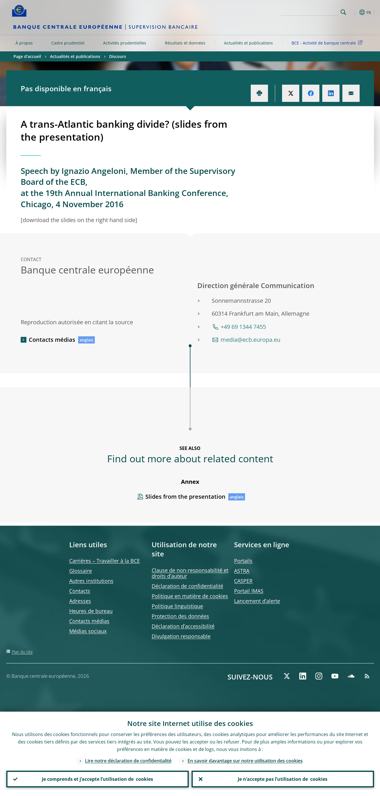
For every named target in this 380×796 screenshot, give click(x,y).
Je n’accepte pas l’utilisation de (282, 779)
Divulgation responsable (181, 636)
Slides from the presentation (185, 496)
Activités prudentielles (124, 43)
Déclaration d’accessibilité (183, 626)
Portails (243, 560)
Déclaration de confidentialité (187, 586)
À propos (24, 43)
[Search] (310, 11)
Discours (117, 56)
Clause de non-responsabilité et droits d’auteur (190, 573)
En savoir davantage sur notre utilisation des (245, 761)
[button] (354, 12)
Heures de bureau (91, 610)
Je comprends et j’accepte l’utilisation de (97, 779)
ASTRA (241, 570)
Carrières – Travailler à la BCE (104, 560)
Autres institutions (91, 580)
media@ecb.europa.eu (250, 339)
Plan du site (22, 652)
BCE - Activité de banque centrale (328, 43)
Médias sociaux (88, 631)
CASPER (243, 580)
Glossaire (80, 570)
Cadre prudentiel (67, 43)
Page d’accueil (27, 56)
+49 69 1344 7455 (243, 327)
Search (343, 12)
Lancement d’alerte (257, 600)
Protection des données (180, 616)
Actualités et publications (248, 43)
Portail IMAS (248, 590)
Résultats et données (185, 43)
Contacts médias (52, 339)
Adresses (80, 600)
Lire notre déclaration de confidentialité (128, 761)
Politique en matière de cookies (190, 596)
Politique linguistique (177, 606)
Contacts (79, 590)
